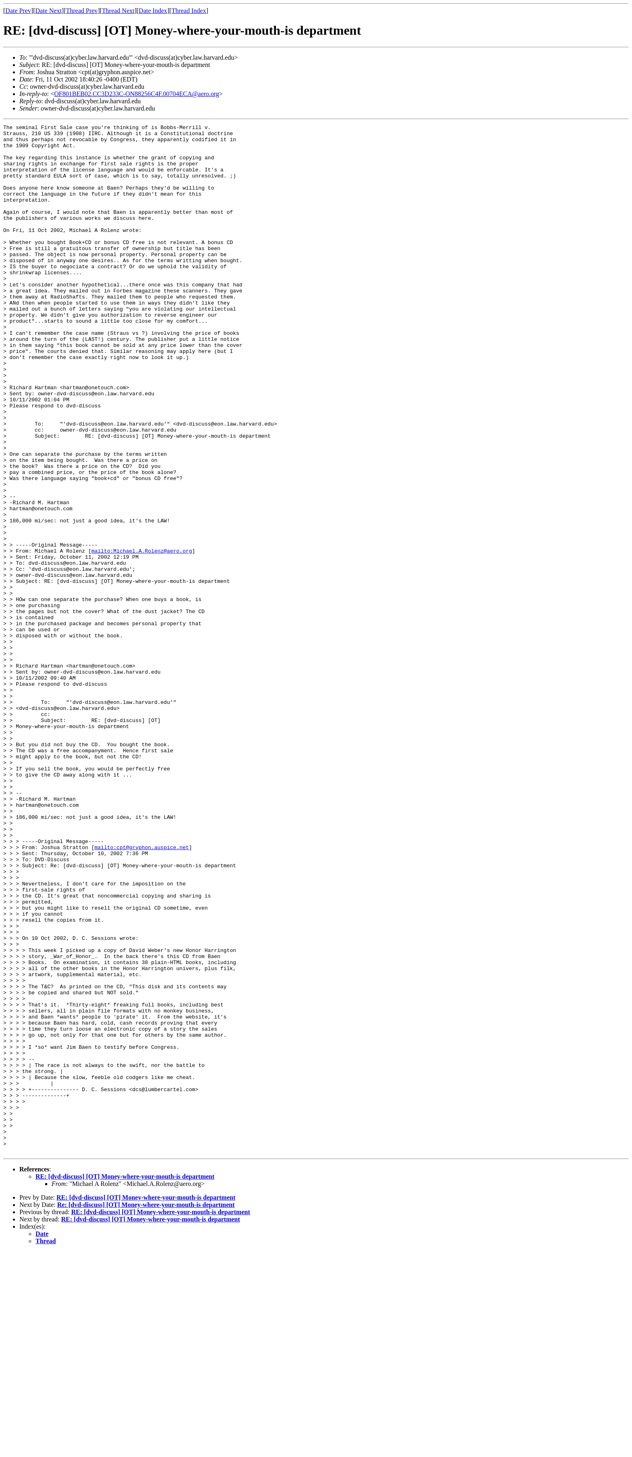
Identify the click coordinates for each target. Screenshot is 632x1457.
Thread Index (188, 10)
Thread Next (118, 10)
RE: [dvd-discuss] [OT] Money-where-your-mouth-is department (125, 1382)
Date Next (48, 10)
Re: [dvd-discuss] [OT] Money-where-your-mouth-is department (146, 1410)
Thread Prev (82, 10)
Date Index (153, 10)
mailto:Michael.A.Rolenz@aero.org (141, 636)
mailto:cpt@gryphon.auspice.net (141, 992)
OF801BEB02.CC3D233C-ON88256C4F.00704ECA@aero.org (136, 93)
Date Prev (18, 10)
